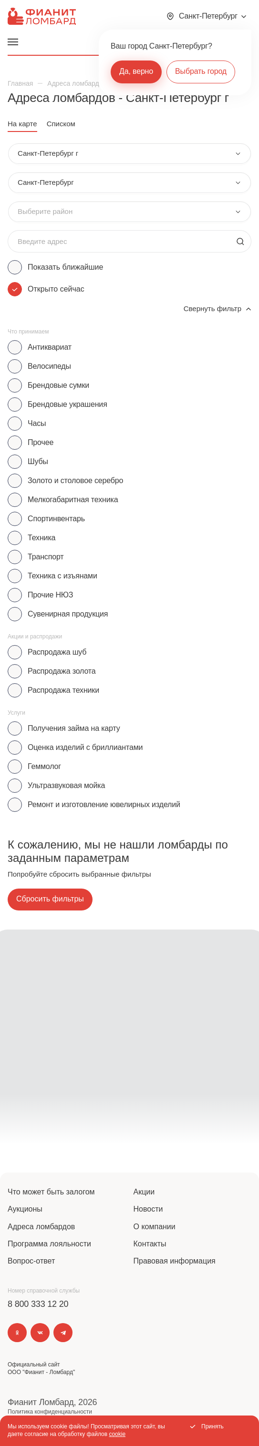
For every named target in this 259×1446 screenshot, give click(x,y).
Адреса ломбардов (41, 1227)
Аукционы (25, 1209)
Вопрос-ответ (31, 1261)
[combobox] (129, 153)
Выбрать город (201, 71)
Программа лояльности (49, 1244)
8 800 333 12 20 (38, 1304)
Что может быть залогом (51, 1192)
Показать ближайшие (65, 267)
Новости (148, 1209)
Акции (144, 1192)
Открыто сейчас (56, 289)
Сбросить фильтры (50, 899)
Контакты (150, 1244)
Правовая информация (175, 1261)
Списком (61, 124)
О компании (155, 1227)
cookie (117, 1434)
